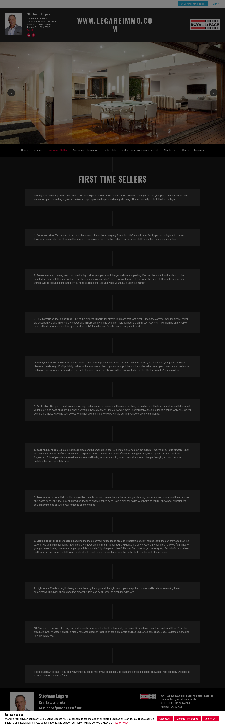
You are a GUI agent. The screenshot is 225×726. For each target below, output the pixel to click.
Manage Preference (187, 718)
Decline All (210, 718)
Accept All (164, 718)
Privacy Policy (120, 722)
